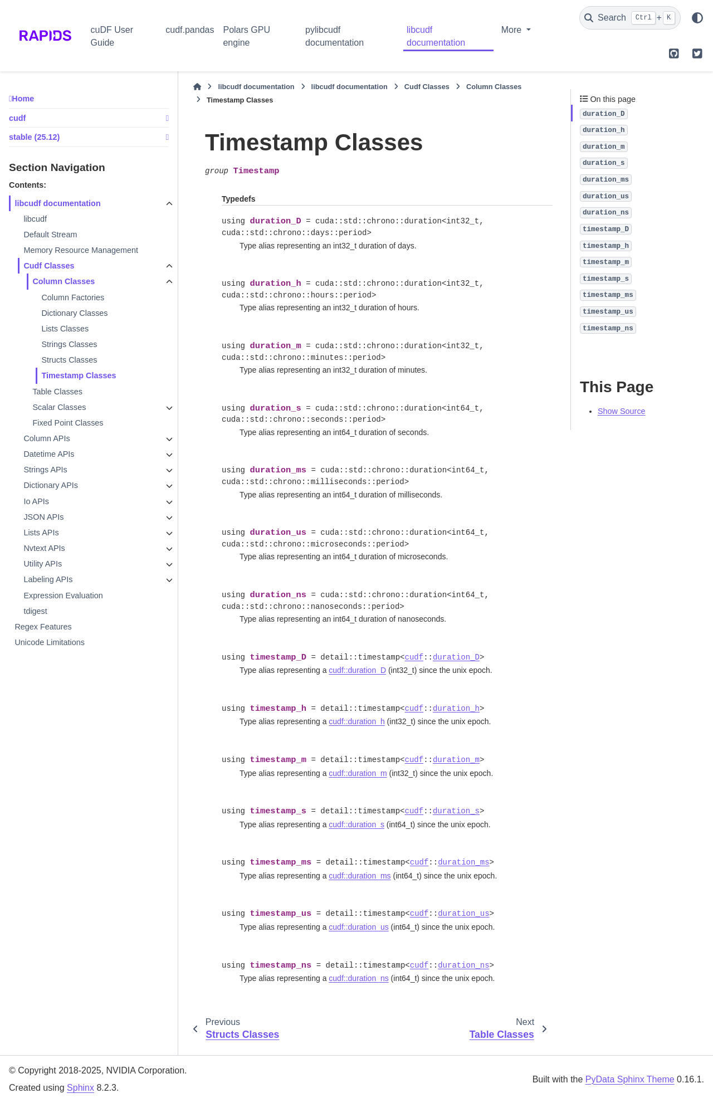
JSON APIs (43, 517)
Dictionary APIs (50, 485)
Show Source (622, 411)
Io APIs (36, 501)
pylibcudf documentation (334, 36)
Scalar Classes (59, 407)
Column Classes (63, 281)
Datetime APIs (48, 454)
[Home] (197, 87)
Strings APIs (45, 469)
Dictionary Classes (74, 313)
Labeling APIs (47, 579)
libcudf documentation (436, 36)
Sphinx (80, 1087)
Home (23, 98)
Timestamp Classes (78, 375)
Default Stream (50, 234)
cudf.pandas (189, 30)
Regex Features (42, 626)
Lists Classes (65, 328)
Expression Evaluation (62, 595)
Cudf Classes (48, 265)
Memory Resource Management (80, 250)
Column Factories (72, 297)
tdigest (35, 611)
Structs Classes (69, 359)
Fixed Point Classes (67, 422)
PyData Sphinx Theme (630, 1079)
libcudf (35, 218)
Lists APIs (40, 532)
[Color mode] (697, 17)
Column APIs (46, 438)
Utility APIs (42, 563)
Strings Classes (69, 344)
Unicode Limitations (49, 642)
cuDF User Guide (112, 36)
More (512, 30)
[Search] (630, 18)
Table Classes (57, 391)
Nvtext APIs (44, 548)
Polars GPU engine (246, 36)
